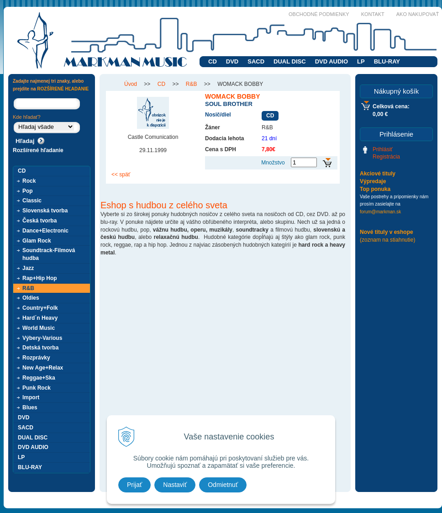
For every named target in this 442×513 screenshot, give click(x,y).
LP (361, 61)
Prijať (134, 484)
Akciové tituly (377, 173)
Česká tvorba (39, 220)
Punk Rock (36, 388)
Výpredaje (373, 181)
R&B (28, 288)
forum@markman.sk (380, 211)
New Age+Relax (42, 368)
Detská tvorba (40, 347)
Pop (27, 191)
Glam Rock (36, 241)
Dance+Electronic (45, 230)
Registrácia (386, 156)
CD (212, 61)
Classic (32, 200)
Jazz (28, 268)
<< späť (120, 174)
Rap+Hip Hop (39, 278)
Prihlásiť (383, 149)
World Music (38, 328)
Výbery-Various (42, 338)
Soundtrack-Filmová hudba (48, 254)
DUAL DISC (290, 61)
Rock (29, 181)
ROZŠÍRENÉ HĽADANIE (63, 88)
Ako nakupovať (417, 14)
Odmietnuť (223, 484)
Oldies (30, 298)
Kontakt (372, 14)
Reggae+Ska (38, 378)
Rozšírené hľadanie (38, 150)
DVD (232, 61)
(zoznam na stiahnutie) (387, 240)
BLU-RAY (387, 61)
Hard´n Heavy (40, 318)
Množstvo (272, 162)
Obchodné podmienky (319, 14)
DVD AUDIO (331, 61)
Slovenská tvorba (45, 210)
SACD (255, 61)
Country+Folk (40, 308)
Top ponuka (375, 189)
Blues (29, 407)
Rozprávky (36, 357)
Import (30, 397)
